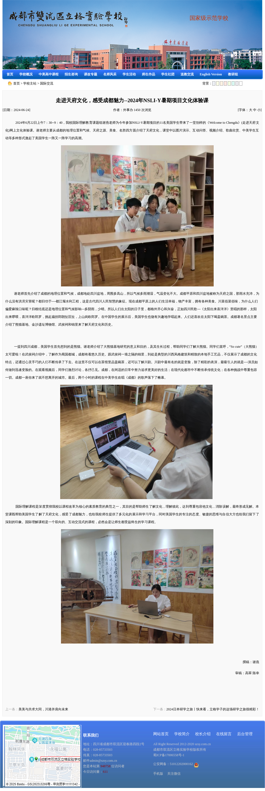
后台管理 (245, 734)
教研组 (233, 74)
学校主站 (29, 83)
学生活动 (129, 74)
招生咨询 (71, 74)
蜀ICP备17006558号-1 (168, 755)
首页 (10, 74)
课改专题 (90, 74)
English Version (211, 74)
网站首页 (161, 734)
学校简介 (182, 734)
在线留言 (224, 734)
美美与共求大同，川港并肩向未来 (43, 709)
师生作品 (148, 74)
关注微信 (174, 774)
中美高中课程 (49, 74)
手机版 (158, 774)
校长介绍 (203, 734)
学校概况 (26, 74)
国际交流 (46, 83)
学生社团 (167, 74)
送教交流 (187, 74)
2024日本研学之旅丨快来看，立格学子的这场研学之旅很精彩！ (212, 709)
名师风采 (109, 74)
